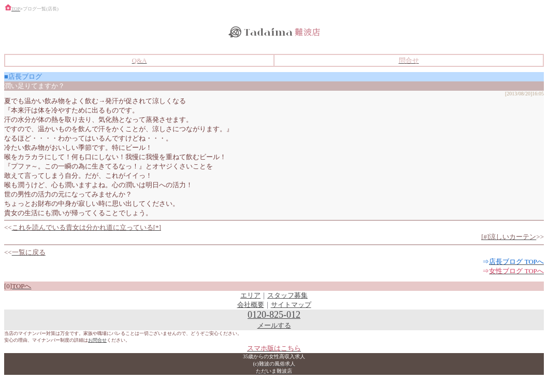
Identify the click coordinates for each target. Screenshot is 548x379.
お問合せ (97, 340)
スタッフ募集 (287, 295)
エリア (250, 295)
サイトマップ (291, 304)
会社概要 (250, 304)
